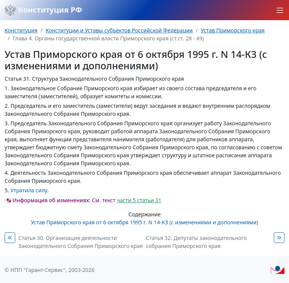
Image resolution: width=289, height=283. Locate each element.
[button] (279, 10)
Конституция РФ (43, 10)
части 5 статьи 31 (139, 200)
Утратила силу (28, 190)
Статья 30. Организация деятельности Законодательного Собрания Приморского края (80, 241)
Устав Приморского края (233, 30)
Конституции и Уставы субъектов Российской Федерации (119, 30)
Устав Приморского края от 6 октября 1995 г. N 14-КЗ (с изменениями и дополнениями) (144, 222)
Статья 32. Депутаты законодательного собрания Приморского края (196, 241)
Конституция (21, 30)
